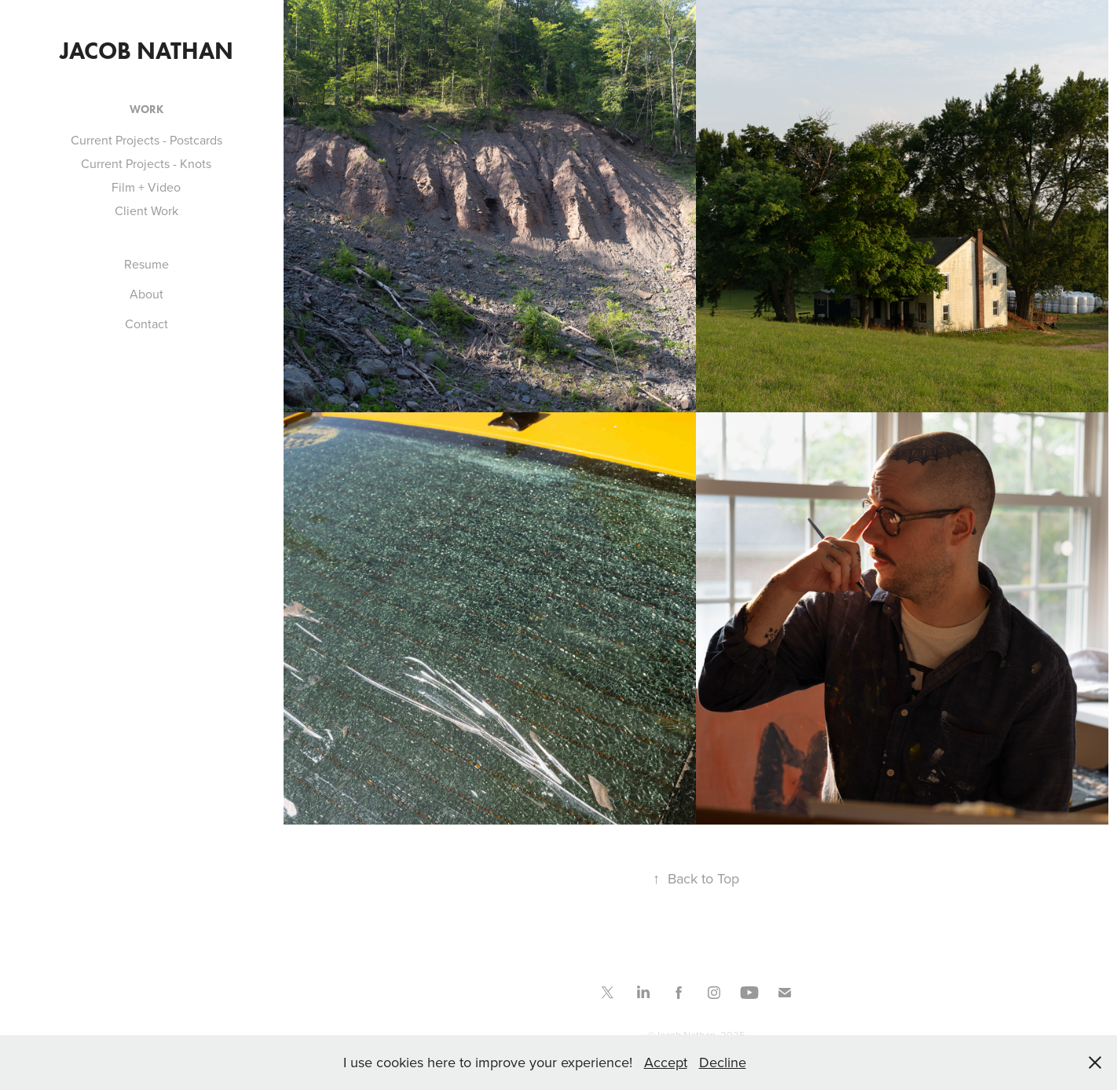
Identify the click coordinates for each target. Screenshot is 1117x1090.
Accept (665, 1062)
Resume (146, 263)
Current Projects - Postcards (146, 139)
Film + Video (146, 187)
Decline (722, 1062)
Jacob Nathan (146, 50)
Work (146, 109)
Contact (146, 323)
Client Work (146, 210)
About (146, 293)
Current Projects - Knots (146, 163)
